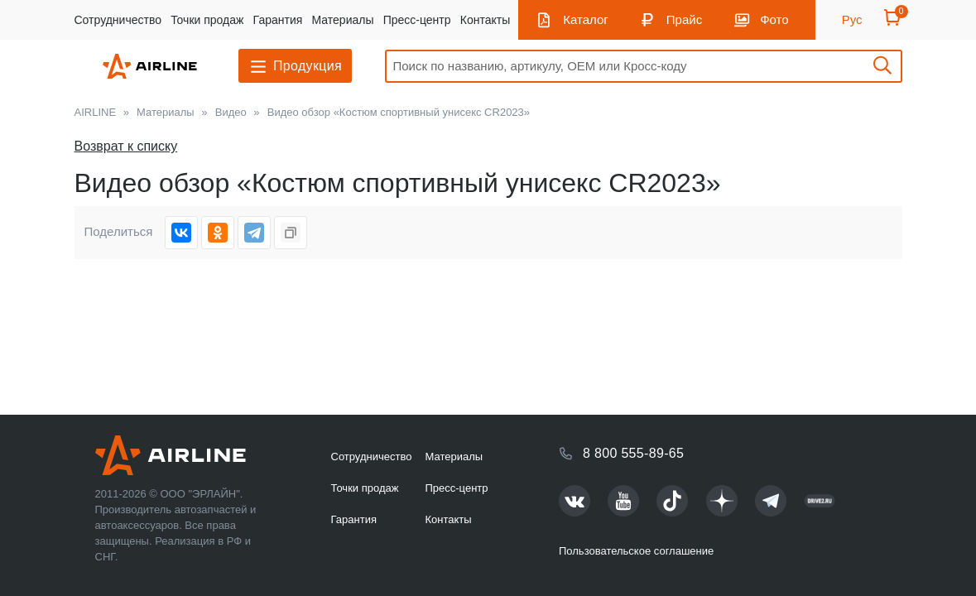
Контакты (485, 19)
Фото (774, 19)
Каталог (585, 19)
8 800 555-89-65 (633, 453)
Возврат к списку (126, 146)
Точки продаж (207, 19)
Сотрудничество (118, 19)
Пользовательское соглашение (636, 551)
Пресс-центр (417, 19)
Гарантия (278, 19)
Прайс (684, 19)
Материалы (343, 19)
